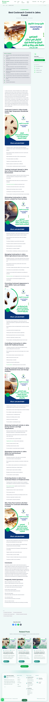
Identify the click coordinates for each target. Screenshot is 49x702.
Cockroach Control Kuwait (8, 612)
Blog (41, 1)
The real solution (9, 364)
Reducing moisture (9, 276)
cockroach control (24, 9)
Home (15, 1)
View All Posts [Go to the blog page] (24, 666)
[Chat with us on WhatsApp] (2, 699)
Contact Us (44, 2)
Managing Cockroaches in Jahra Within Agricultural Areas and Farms (17, 62)
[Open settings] (24, 700)
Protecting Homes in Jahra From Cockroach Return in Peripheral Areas (17, 75)
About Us (18, 2)
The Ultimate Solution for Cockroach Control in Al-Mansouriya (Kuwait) (39, 653)
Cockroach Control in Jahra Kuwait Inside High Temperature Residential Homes (17, 56)
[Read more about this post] (9, 643)
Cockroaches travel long (10, 184)
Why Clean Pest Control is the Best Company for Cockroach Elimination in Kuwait (18, 78)
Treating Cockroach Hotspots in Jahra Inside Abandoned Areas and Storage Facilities (16, 69)
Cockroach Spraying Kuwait (17, 612)
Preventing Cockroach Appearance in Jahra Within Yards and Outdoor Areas (17, 65)
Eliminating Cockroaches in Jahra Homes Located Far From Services (17, 60)
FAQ (38, 1)
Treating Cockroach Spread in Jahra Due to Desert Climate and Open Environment (17, 58)
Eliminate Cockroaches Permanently (21, 614)
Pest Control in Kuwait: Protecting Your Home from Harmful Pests (9, 653)
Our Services (23, 2)
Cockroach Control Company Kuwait (9, 614)
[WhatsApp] (5, 687)
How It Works (28, 2)
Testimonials (34, 1)
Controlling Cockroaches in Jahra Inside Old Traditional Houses (16, 66)
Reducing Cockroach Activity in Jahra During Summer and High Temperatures (16, 72)
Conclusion (8, 80)
